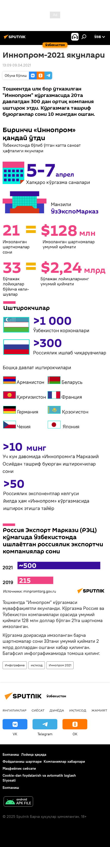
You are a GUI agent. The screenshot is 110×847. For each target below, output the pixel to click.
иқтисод (37, 665)
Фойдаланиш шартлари (22, 761)
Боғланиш (11, 754)
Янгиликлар (14, 710)
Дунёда (57, 710)
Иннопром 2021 (60, 665)
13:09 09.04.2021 (17, 65)
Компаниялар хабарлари (64, 761)
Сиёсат (38, 710)
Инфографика (15, 665)
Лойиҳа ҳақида (33, 754)
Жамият (99, 710)
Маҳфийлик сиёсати (19, 768)
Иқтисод (77, 710)
